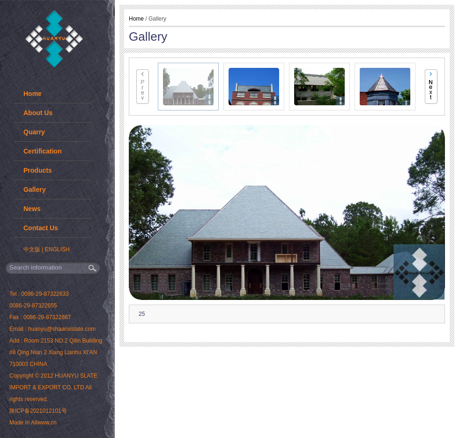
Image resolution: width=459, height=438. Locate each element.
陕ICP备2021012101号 (38, 411)
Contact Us (40, 228)
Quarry (34, 132)
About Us (37, 113)
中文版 (31, 249)
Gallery (34, 189)
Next (431, 86)
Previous (142, 86)
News (32, 208)
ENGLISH (57, 249)
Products (37, 170)
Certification (42, 151)
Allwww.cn (44, 422)
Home (32, 93)
